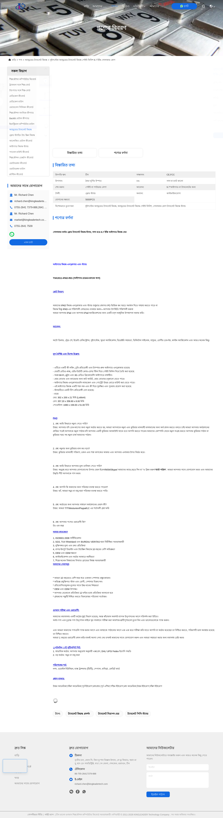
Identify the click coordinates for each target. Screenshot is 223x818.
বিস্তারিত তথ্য (74, 152)
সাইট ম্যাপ (49, 814)
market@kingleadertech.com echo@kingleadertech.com (46, 219)
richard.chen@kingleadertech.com (33, 201)
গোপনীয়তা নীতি (35, 814)
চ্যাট (184, 6)
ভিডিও (125, 6)
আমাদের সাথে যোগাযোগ (157, 6)
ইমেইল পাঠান (158, 794)
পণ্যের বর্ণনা (120, 152)
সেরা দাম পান (162, 135)
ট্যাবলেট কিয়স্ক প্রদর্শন (79, 713)
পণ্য (114, 6)
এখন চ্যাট (28, 242)
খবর (16, 777)
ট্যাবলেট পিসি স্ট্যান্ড (137, 713)
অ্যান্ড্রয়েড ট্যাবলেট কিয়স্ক (36, 60)
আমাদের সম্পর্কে (100, 6)
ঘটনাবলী (139, 6)
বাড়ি (86, 6)
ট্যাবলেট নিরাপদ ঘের (108, 713)
